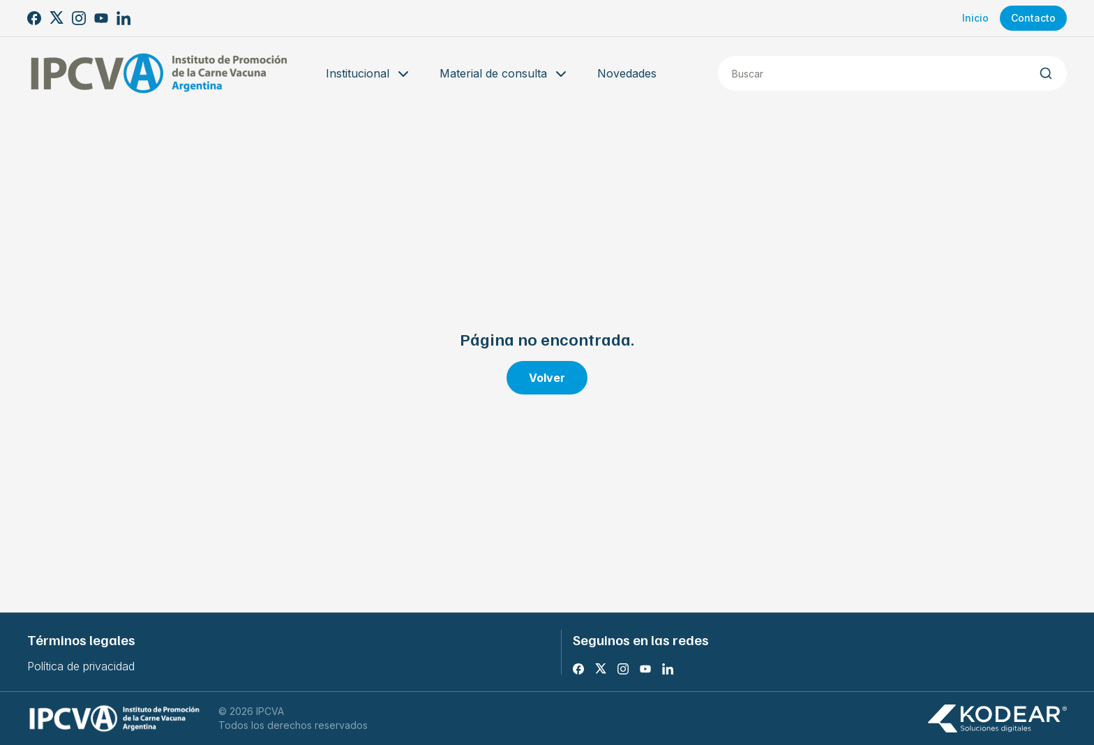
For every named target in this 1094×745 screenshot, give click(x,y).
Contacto (1033, 18)
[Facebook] (34, 18)
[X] (56, 18)
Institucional (369, 74)
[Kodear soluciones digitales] (997, 719)
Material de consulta (504, 74)
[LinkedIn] (123, 18)
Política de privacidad (81, 666)
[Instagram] (79, 18)
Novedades (627, 73)
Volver (547, 378)
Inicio (975, 18)
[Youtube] (101, 18)
